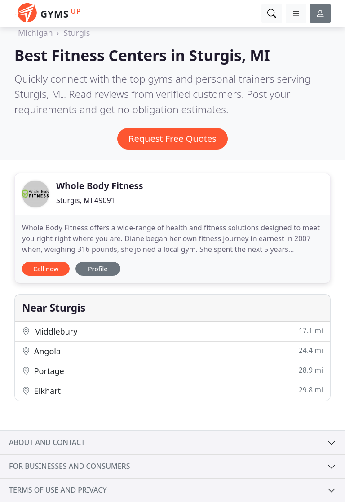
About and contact (47, 442)
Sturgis (76, 32)
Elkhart (172, 390)
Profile (97, 268)
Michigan (35, 32)
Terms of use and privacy (58, 490)
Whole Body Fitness (99, 186)
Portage (172, 370)
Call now (45, 268)
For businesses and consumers (69, 466)
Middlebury (172, 331)
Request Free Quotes (172, 138)
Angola (172, 351)
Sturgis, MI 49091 (85, 200)
